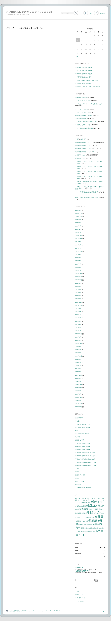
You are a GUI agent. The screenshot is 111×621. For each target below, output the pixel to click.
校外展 (77, 471)
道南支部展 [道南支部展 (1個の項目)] (89, 528)
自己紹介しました (80, 155)
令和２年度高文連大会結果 (82, 427)
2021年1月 (78, 330)
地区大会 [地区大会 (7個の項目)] (93, 512)
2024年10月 (78, 238)
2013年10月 (78, 406)
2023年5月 (78, 261)
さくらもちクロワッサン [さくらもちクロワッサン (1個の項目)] (84, 498)
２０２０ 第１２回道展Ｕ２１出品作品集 (86, 80)
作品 (76, 430)
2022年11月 (78, 276)
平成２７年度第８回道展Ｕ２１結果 (85, 456)
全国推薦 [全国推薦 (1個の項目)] (84, 506)
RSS (90, 13)
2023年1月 (78, 270)
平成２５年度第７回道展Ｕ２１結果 (85, 452)
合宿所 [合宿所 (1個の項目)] (85, 513)
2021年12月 (78, 302)
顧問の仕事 (78, 484)
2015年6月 (78, 394)
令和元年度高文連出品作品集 (83, 77)
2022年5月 (78, 289)
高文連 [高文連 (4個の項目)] (99, 531)
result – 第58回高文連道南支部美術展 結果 (86, 192)
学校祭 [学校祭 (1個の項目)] (102, 513)
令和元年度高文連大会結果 (82, 424)
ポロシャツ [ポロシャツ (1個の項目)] (87, 502)
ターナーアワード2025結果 (82, 100)
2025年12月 (78, 213)
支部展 (77, 468)
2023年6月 (78, 257)
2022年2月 (78, 299)
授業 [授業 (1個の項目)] (93, 517)
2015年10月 (78, 387)
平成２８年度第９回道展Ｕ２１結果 (85, 459)
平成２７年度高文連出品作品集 (83, 70)
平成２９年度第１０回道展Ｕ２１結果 (85, 462)
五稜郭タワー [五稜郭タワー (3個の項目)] (97, 502)
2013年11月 (78, 403)
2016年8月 (78, 378)
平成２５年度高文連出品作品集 (83, 67)
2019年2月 (78, 353)
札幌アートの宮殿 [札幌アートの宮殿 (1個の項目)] (83, 521)
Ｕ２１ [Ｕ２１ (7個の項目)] (80, 535)
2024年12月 (78, 235)
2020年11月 (78, 334)
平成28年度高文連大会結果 (82, 446)
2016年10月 (78, 375)
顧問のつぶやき (79, 481)
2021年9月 (78, 308)
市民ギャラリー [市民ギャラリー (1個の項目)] (79, 517)
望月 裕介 (83, 139)
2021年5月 (78, 321)
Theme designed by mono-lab (40, 610)
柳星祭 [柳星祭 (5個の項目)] (92, 520)
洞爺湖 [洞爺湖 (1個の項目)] (80, 524)
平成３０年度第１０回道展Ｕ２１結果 (85, 465)
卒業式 (77, 139)
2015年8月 (78, 391)
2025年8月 (78, 222)
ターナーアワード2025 (81, 109)
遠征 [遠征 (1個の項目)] (82, 531)
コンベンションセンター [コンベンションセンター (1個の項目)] (83, 500)
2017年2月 (78, 372)
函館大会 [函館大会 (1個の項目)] (101, 509)
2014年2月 (78, 400)
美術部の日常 (79, 417)
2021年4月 (78, 324)
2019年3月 (78, 349)
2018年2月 (78, 365)
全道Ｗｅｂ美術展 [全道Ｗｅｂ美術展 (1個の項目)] (93, 509)
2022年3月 (78, 295)
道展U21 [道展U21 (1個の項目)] (97, 528)
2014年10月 (78, 397)
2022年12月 (78, 273)
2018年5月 (78, 362)
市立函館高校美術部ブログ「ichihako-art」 (30, 12)
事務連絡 (77, 421)
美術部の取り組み (80, 475)
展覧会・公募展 (79, 440)
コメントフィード (80, 597)
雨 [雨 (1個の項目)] (91, 531)
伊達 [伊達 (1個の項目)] (76, 506)
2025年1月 (78, 232)
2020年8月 (78, 337)
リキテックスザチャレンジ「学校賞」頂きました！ (89, 104)
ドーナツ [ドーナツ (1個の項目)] (93, 500)
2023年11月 (78, 251)
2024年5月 (78, 242)
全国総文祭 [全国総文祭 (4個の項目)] (93, 505)
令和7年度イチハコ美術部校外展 (84, 128)
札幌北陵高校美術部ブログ (82, 571)
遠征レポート (79, 478)
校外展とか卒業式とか (81, 97)
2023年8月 (78, 254)
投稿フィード (79, 594)
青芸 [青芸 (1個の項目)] (94, 531)
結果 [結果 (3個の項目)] (95, 524)
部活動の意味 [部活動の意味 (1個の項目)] (87, 531)
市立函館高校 (79, 567)
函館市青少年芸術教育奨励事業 (83, 115)
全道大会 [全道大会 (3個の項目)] (83, 509)
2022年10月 (78, 280)
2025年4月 (78, 226)
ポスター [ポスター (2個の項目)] (80, 502)
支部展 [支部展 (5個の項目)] (99, 516)
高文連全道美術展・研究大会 (83, 487)
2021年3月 (78, 327)
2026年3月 (78, 210)
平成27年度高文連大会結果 (82, 443)
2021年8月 (78, 311)
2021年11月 (78, 305)
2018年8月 (78, 359)
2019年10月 (78, 343)
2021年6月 (78, 318)
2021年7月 (78, 314)
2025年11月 (78, 216)
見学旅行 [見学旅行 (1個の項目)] (83, 528)
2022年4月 (78, 292)
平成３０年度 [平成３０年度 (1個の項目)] (88, 517)
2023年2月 (78, 267)
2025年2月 (78, 229)
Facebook (102, 13)
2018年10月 (78, 356)
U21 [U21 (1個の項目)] (76, 498)
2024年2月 (78, 245)
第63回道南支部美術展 (81, 118)
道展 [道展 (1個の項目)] (93, 528)
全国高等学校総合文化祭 (82, 433)
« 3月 (76, 56)
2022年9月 (78, 283)
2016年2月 (78, 381)
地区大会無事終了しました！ (83, 142)
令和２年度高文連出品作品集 (83, 83)
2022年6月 (78, 286)
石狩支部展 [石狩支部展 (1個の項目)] (89, 524)
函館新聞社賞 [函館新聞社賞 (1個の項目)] (79, 513)
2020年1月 (78, 340)
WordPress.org (79, 601)
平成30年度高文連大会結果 (82, 449)
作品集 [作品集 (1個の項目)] (80, 506)
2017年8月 (78, 368)
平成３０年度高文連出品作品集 (83, 74)
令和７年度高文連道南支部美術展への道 (86, 121)
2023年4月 (78, 264)
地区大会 (77, 437)
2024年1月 (78, 248)
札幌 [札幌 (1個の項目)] (76, 521)
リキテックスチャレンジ (82, 112)
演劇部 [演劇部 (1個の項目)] (84, 524)
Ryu (94, 152)
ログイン (77, 591)
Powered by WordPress (56, 610)
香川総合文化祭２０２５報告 (83, 125)
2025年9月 (78, 219)
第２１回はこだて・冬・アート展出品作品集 (87, 86)
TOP (103, 611)
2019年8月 (78, 346)
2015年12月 (78, 384)
